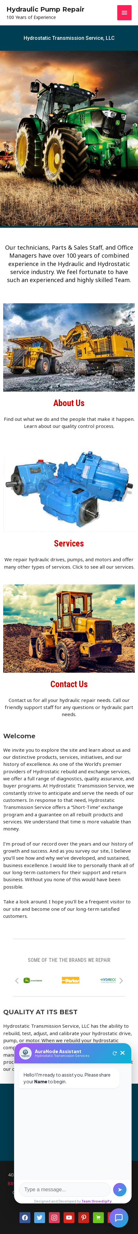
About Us (69, 403)
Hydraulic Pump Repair (45, 9)
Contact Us (69, 684)
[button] (17, 980)
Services (69, 543)
